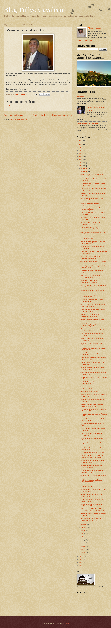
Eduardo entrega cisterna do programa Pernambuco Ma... (92, 237)
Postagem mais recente (14, 115)
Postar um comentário (16, 106)
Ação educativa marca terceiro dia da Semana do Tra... (92, 247)
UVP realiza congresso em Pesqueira (92, 453)
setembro (84, 527)
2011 (81, 556)
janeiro (83, 552)
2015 (81, 156)
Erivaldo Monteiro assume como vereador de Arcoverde (90, 281)
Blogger (66, 623)
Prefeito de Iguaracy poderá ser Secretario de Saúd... (90, 257)
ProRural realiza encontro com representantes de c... (90, 204)
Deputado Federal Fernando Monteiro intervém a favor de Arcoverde (95, 108)
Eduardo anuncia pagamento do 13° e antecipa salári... (92, 490)
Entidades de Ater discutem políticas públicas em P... (92, 400)
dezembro (84, 168)
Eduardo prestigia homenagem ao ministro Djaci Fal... (91, 505)
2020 (81, 141)
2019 (81, 144)
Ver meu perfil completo (84, 40)
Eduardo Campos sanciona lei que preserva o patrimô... (91, 208)
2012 (81, 166)
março (83, 546)
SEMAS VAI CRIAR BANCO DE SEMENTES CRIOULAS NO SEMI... (93, 509)
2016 (81, 153)
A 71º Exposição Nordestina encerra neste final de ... (92, 300)
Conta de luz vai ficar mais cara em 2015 (90, 123)
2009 (81, 562)
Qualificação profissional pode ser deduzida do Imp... (91, 276)
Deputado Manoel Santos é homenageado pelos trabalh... (90, 228)
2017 (81, 150)
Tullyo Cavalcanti (96, 28)
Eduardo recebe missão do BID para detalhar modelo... (92, 461)
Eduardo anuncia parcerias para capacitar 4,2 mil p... (90, 223)
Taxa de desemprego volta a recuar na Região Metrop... (92, 242)
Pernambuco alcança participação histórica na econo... (91, 295)
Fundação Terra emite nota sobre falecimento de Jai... (91, 382)
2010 (81, 559)
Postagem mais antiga (62, 115)
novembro (84, 171)
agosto (83, 530)
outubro (83, 524)
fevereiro (84, 549)
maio (82, 540)
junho (83, 537)
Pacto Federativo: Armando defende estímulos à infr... (91, 471)
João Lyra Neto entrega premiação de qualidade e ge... (92, 310)
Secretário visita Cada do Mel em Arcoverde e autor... (91, 344)
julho (82, 533)
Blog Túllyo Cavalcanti (35, 9)
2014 (81, 159)
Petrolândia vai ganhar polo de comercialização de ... (90, 324)
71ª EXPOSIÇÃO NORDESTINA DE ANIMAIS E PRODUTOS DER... (92, 456)
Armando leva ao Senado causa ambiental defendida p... (90, 315)
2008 (81, 565)
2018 (81, 147)
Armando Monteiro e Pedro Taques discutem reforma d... (91, 405)
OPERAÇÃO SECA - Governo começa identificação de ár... (92, 305)
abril (82, 543)
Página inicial (39, 115)
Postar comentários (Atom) (18, 119)
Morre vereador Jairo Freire (89, 391)
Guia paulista (81, 96)
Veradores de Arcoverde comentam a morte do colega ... (92, 387)
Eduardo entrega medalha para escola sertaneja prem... (92, 485)
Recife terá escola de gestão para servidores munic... (91, 481)
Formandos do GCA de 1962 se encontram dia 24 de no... (90, 519)
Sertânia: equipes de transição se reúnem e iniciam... (91, 466)
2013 (81, 163)
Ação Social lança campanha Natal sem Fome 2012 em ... (93, 358)
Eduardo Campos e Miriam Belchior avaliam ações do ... (91, 199)
